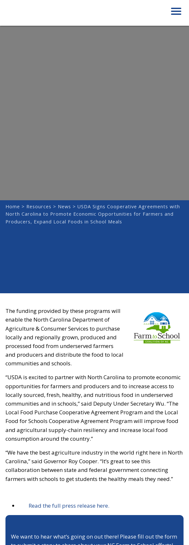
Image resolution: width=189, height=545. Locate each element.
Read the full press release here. (63, 505)
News (64, 206)
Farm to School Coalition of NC (37, 15)
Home (12, 206)
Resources (38, 206)
